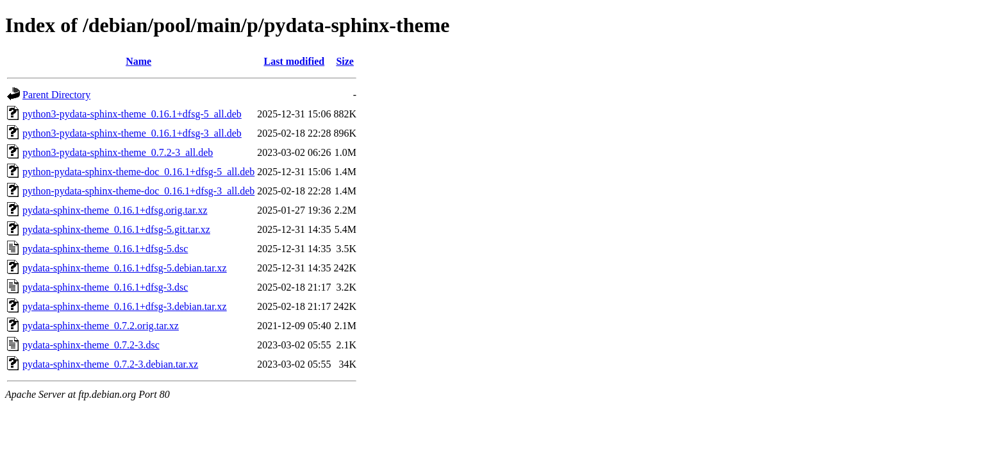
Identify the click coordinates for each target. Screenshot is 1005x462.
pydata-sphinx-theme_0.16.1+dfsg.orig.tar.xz (115, 210)
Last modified (294, 61)
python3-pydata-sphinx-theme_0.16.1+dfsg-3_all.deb (132, 133)
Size (345, 61)
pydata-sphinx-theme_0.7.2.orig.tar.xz (100, 325)
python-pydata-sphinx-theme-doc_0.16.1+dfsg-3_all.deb (138, 190)
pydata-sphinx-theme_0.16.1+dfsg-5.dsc (105, 248)
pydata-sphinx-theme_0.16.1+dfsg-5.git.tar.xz (116, 229)
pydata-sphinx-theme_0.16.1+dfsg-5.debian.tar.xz (124, 267)
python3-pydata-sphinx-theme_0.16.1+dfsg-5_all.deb (132, 113)
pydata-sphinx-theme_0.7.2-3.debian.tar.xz (110, 364)
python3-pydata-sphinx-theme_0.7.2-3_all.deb (117, 152)
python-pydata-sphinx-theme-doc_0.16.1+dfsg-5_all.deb (138, 171)
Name (138, 61)
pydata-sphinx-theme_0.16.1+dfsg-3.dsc (105, 287)
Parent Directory (56, 94)
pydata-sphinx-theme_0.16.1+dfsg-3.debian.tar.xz (124, 306)
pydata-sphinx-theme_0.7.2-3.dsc (91, 344)
